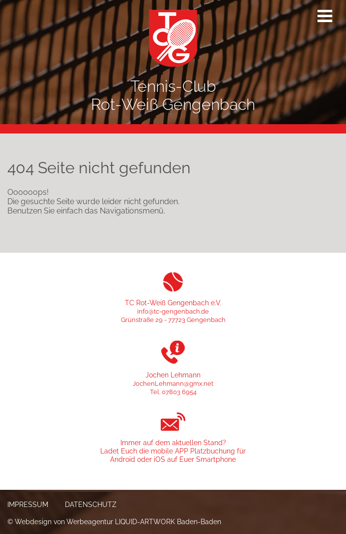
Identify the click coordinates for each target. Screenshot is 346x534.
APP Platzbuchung (205, 451)
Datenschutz (90, 504)
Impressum (27, 504)
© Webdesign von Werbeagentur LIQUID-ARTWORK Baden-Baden (114, 521)
